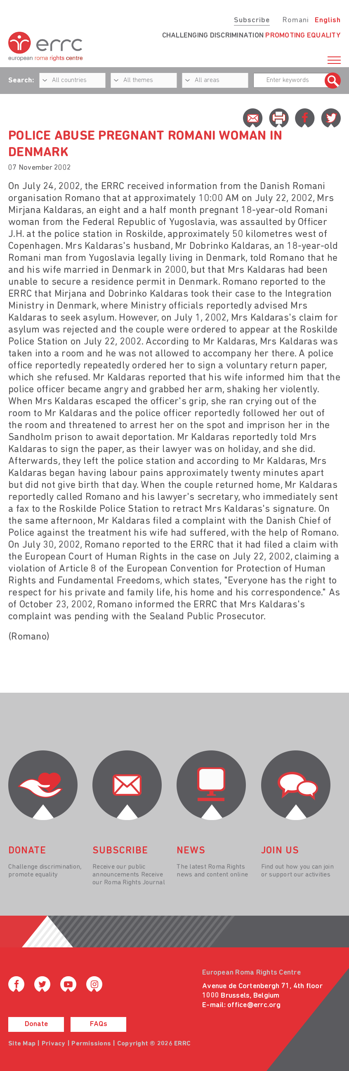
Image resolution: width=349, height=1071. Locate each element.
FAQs (98, 1024)
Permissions (91, 1044)
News (191, 851)
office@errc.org (254, 1005)
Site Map (21, 1044)
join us (280, 851)
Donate (36, 1024)
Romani (295, 20)
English (328, 20)
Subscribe (252, 20)
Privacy (54, 1044)
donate (27, 851)
